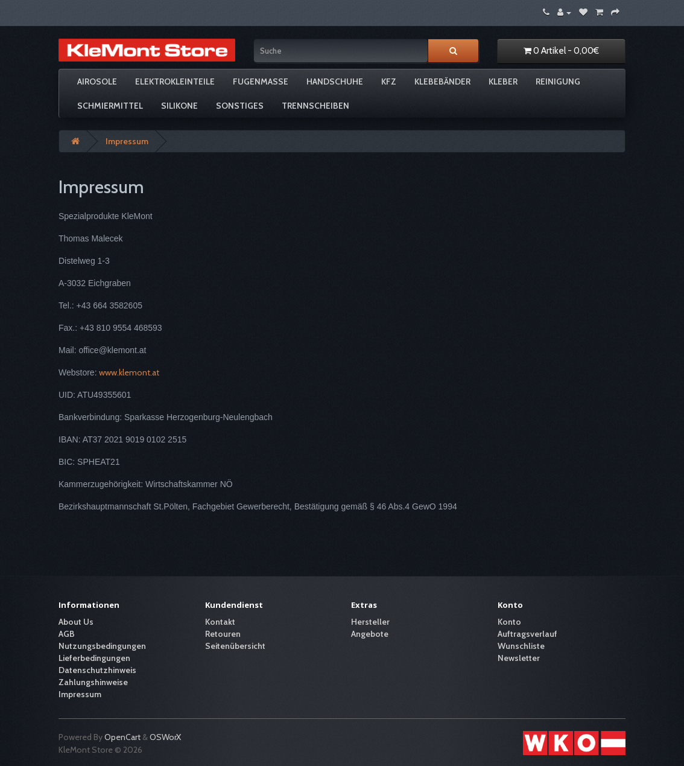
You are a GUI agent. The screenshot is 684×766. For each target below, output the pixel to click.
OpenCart (122, 737)
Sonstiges (240, 105)
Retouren (223, 633)
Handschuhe (334, 81)
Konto (509, 621)
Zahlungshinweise (93, 682)
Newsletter (519, 658)
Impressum (127, 141)
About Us (76, 621)
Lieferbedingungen (94, 658)
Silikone (179, 105)
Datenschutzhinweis (97, 670)
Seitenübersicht (235, 645)
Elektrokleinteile (175, 81)
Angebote (369, 633)
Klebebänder (442, 81)
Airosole (97, 81)
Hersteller (370, 621)
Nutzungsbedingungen (102, 645)
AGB (67, 633)
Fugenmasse (260, 81)
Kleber (503, 81)
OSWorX (165, 737)
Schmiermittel (110, 105)
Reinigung (558, 81)
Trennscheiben (315, 105)
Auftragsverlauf (527, 633)
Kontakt (220, 621)
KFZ (388, 81)
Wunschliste (521, 645)
